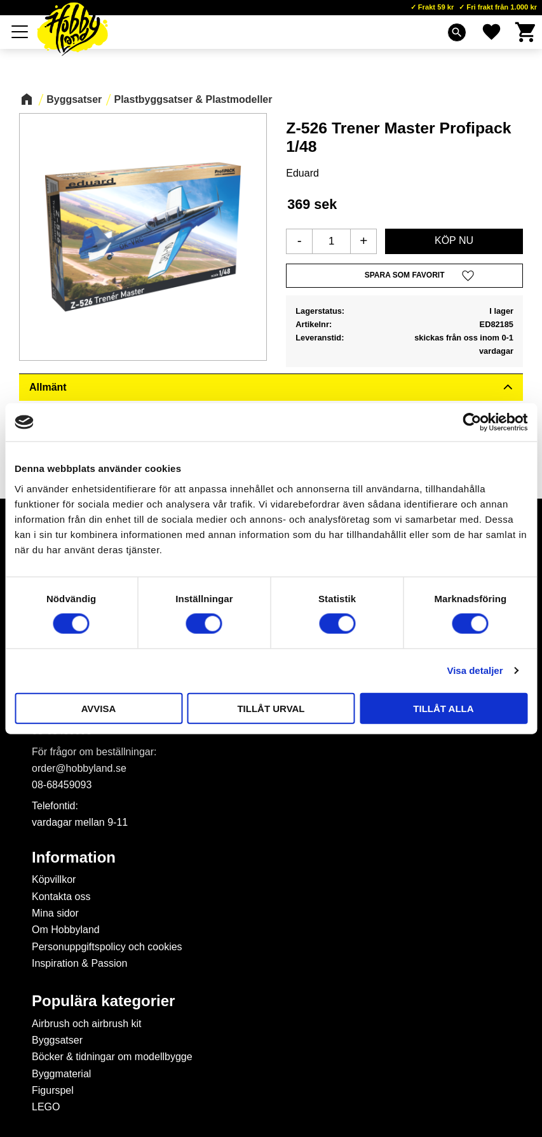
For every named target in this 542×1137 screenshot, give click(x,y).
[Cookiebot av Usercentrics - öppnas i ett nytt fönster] (471, 422)
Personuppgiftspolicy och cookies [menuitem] (107, 946)
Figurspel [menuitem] (53, 1090)
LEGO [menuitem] (46, 1106)
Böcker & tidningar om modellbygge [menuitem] (112, 1056)
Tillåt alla (443, 708)
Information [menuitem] (74, 857)
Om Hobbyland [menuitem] (66, 929)
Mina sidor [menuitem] (55, 913)
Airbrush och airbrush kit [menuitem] (87, 1023)
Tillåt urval (270, 708)
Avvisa (98, 708)
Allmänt (48, 387)
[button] (20, 32)
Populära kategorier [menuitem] (103, 1001)
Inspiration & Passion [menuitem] (79, 963)
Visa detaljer (475, 670)
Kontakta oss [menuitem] (61, 896)
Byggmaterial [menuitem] (61, 1073)
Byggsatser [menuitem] (57, 1040)
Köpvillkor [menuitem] (54, 879)
